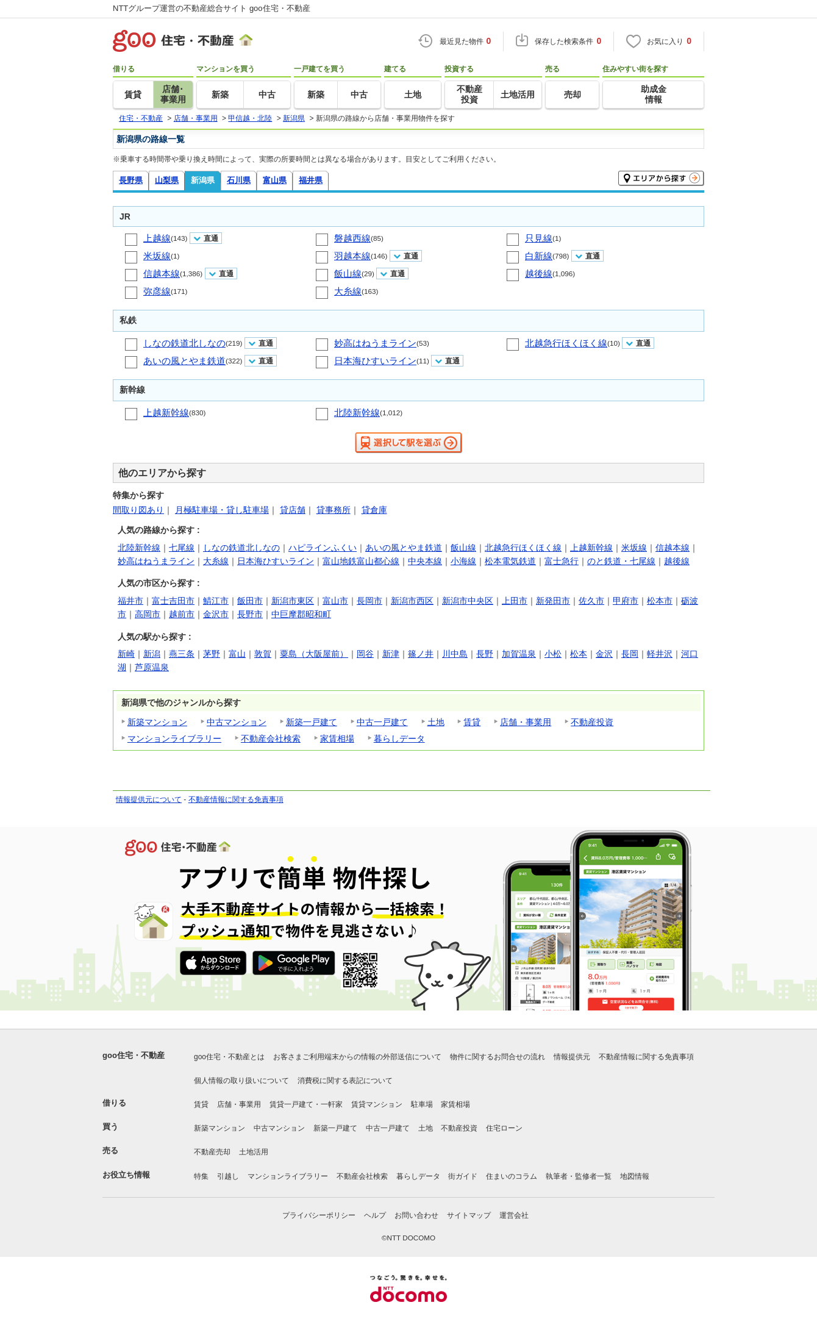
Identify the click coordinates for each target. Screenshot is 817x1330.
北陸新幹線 (357, 412)
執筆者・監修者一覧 (579, 1176)
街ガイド (462, 1176)
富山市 (335, 601)
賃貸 (471, 722)
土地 (435, 722)
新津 (390, 654)
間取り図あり (138, 510)
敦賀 (262, 654)
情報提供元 (572, 1057)
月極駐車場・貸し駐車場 (222, 510)
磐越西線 (352, 238)
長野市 (250, 614)
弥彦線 (157, 291)
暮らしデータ (399, 738)
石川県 (239, 180)
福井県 (311, 180)
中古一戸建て (382, 722)
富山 (237, 654)
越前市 (181, 614)
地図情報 (634, 1176)
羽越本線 (352, 256)
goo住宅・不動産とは (229, 1057)
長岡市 (369, 601)
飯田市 (250, 601)
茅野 (211, 654)
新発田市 (553, 601)
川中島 (455, 654)
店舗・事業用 (525, 722)
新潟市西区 (412, 601)
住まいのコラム (511, 1176)
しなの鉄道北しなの (184, 343)
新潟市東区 (292, 601)
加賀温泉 (519, 654)
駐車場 (422, 1104)
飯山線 (348, 273)
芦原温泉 (152, 667)
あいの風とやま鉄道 (184, 361)
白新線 (538, 256)
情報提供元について (149, 799)
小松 (553, 654)
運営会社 (514, 1215)
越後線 (538, 273)
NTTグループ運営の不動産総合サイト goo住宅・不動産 (211, 8)
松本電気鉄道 (510, 561)
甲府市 (625, 601)
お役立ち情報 (126, 1174)
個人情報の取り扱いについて (241, 1080)
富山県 (275, 180)
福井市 (130, 601)
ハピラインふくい (322, 547)
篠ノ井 (420, 654)
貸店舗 (292, 510)
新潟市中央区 (467, 601)
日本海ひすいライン (375, 361)
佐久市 (591, 601)
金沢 (604, 654)
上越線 (157, 238)
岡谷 (365, 654)
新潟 (151, 654)
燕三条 (181, 654)
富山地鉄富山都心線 (361, 561)
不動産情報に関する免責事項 (236, 799)
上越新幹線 (166, 412)
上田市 (514, 601)
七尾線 (181, 547)
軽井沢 (660, 654)
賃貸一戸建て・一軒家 (306, 1104)
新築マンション (157, 722)
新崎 (126, 654)
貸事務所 (333, 510)
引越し (228, 1176)
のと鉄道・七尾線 (621, 561)
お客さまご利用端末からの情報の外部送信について (357, 1057)
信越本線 (161, 273)
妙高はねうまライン (375, 343)
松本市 (660, 601)
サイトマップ (469, 1215)
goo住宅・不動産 (133, 1055)
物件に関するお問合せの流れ (497, 1057)
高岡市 (147, 614)
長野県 (131, 180)
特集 (201, 1176)
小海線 (463, 561)
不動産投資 (592, 722)
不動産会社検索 (271, 738)
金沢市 (216, 614)
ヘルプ (375, 1215)
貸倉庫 (374, 510)
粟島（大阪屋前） (314, 654)
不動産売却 (212, 1152)
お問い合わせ (416, 1215)
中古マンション (236, 722)
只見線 (538, 238)
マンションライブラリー (174, 738)
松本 (578, 654)
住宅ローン (504, 1128)
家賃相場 (337, 738)
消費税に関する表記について (345, 1080)
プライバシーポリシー (318, 1215)
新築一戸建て (311, 722)
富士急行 (561, 561)
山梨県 (167, 180)
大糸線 (348, 291)
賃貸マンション (376, 1104)
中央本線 (425, 561)
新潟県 (203, 180)
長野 (484, 654)
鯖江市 (216, 601)
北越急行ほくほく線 (566, 343)
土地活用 (253, 1152)
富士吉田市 (173, 601)
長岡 (629, 654)
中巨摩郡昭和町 (301, 614)
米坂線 (157, 256)
